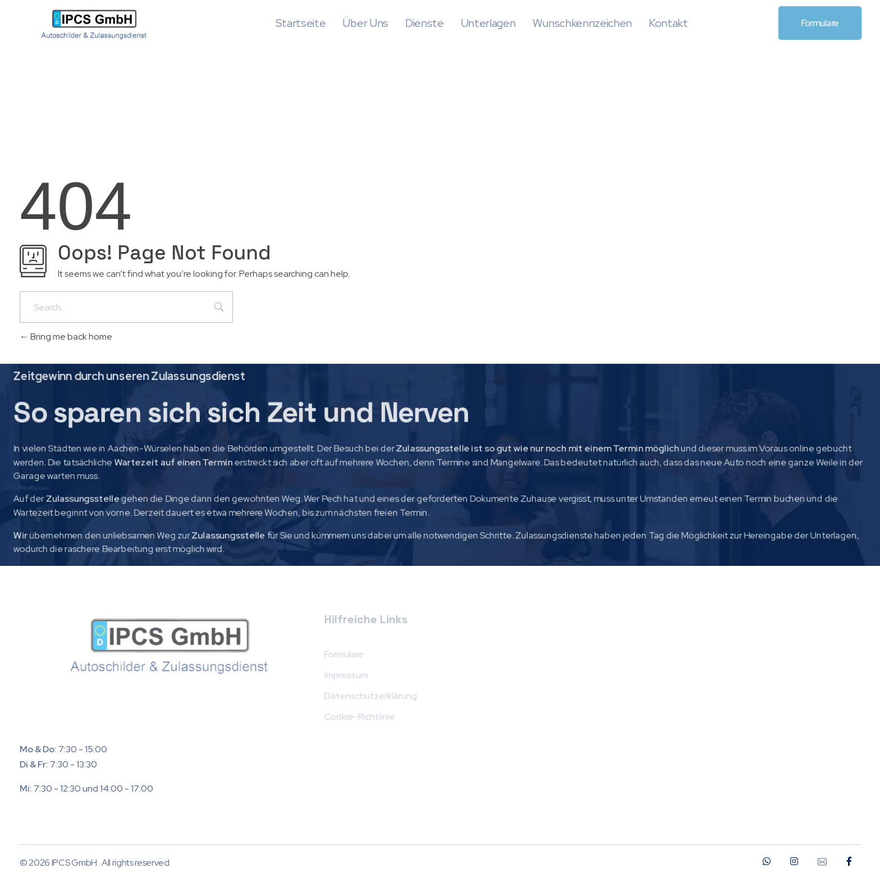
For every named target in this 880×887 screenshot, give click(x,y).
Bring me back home (66, 336)
